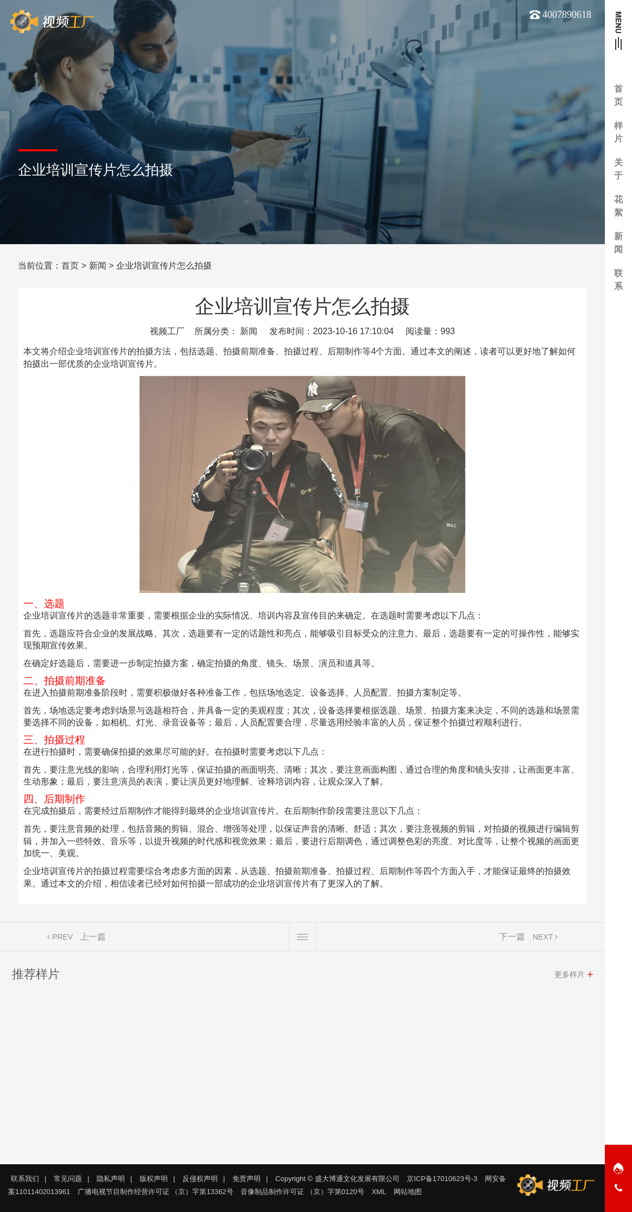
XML (378, 1192)
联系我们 (25, 1179)
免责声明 (246, 1179)
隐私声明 (111, 1179)
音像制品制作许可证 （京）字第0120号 (302, 1192)
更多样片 (569, 977)
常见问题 (68, 1179)
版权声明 (154, 1179)
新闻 (97, 265)
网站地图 (408, 1192)
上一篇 (93, 940)
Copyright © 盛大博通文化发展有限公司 (337, 1179)
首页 (70, 265)
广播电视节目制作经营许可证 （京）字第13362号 (155, 1192)
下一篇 (512, 940)
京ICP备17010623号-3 (442, 1179)
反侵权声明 (200, 1179)
